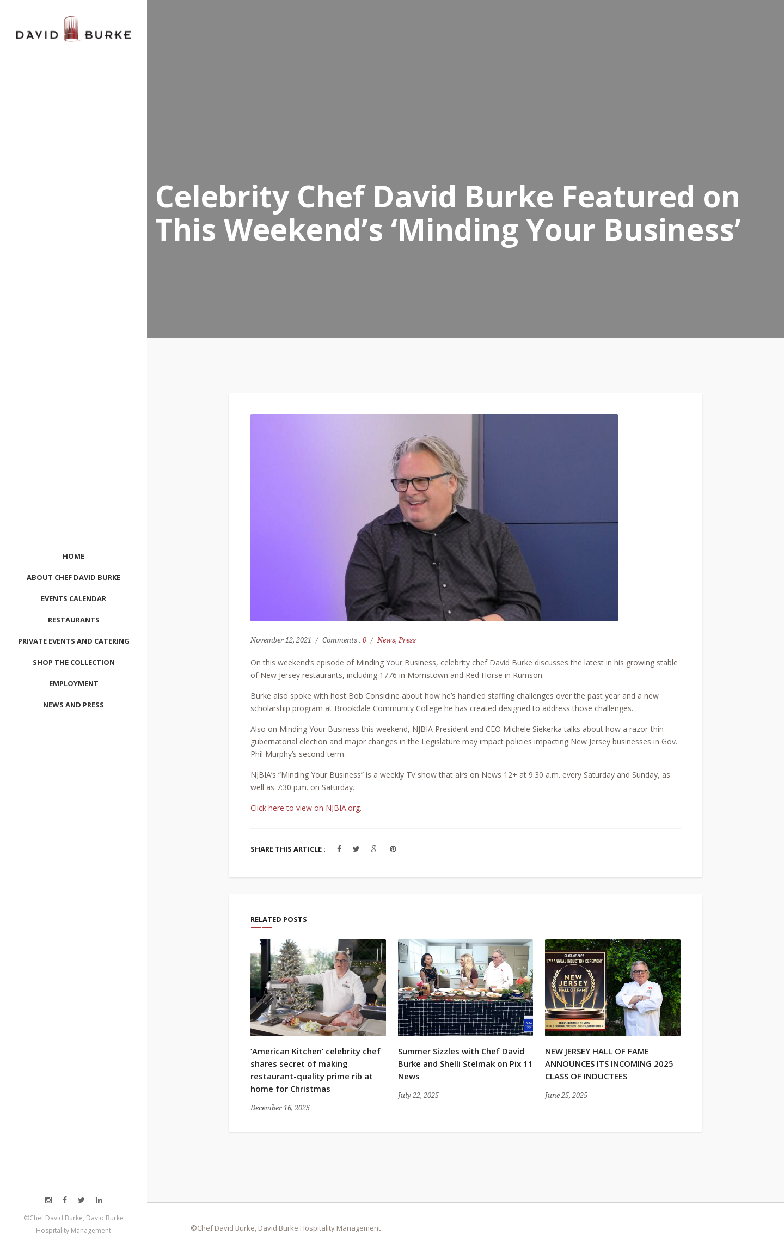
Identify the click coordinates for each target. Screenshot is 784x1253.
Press (407, 640)
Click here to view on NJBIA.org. (306, 808)
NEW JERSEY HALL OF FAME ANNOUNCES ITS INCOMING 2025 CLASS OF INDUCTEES (609, 1063)
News (386, 640)
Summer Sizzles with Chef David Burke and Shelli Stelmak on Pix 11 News (465, 1063)
